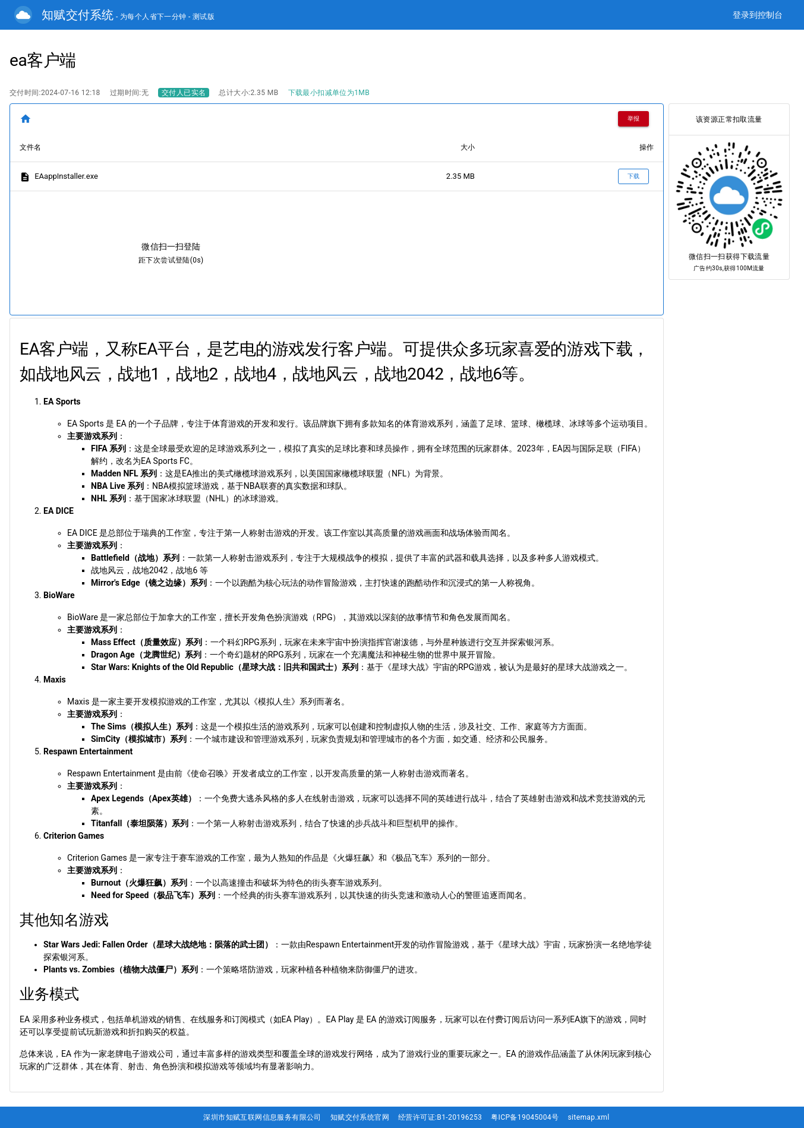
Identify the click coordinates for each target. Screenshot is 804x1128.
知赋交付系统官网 (359, 1117)
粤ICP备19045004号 (525, 1117)
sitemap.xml (588, 1117)
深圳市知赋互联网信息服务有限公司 (262, 1117)
